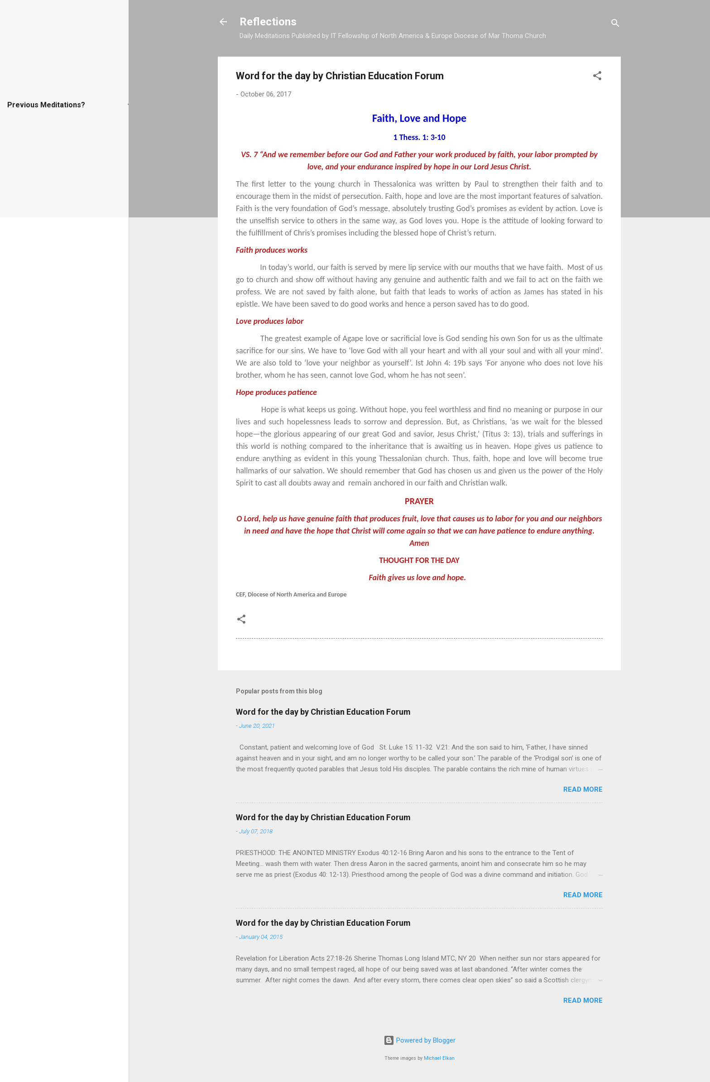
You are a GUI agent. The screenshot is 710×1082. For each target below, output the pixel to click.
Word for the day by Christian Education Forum (323, 712)
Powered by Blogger (420, 1040)
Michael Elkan (439, 1058)
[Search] (615, 24)
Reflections (268, 21)
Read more (583, 789)
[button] (597, 77)
